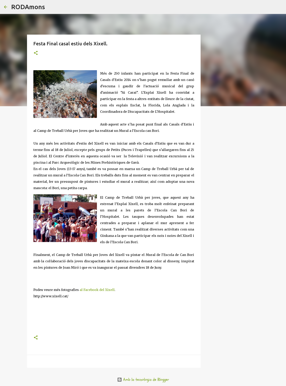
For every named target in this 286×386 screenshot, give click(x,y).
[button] (35, 53)
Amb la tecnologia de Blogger (143, 379)
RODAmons (28, 6)
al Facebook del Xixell (97, 290)
